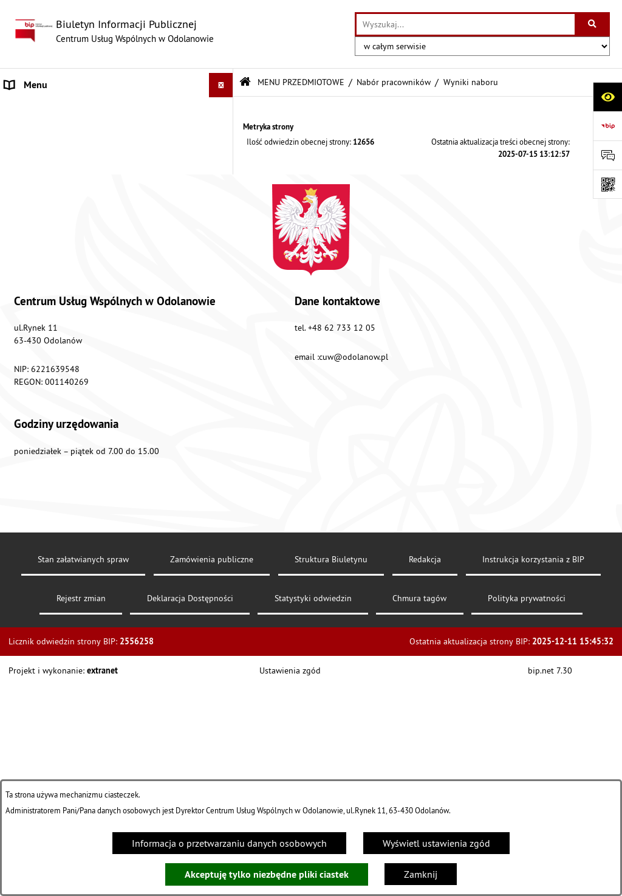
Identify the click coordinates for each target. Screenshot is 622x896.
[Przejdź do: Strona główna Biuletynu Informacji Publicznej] (245, 82)
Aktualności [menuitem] (29, 404)
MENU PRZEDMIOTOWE (301, 82)
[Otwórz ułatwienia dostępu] (607, 96)
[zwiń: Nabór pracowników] (224, 230)
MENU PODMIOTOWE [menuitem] (49, 109)
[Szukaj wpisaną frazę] (593, 24)
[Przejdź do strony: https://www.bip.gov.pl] (607, 125)
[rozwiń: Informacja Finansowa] (224, 198)
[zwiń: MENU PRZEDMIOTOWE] (224, 134)
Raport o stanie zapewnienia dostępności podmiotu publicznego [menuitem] (90, 372)
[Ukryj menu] (221, 85)
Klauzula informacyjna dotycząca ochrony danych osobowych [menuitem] (106, 435)
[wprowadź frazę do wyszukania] (465, 24)
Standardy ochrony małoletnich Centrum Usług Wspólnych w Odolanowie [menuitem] (101, 333)
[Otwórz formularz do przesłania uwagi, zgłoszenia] (607, 155)
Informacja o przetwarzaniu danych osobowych (229, 843)
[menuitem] (116, 165)
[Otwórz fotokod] (607, 184)
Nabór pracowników (394, 82)
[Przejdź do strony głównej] (113, 31)
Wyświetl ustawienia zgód (436, 843)
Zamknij (420, 874)
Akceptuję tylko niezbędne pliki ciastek (267, 874)
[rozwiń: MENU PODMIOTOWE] (224, 110)
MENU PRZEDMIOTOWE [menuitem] (54, 134)
